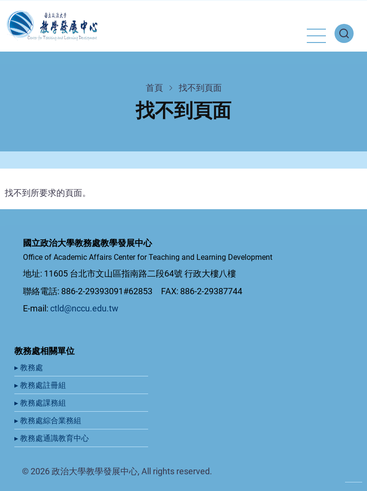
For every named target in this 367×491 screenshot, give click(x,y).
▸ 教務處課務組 (41, 402)
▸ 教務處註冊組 (41, 385)
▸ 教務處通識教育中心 (52, 438)
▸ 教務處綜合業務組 (48, 420)
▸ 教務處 (29, 367)
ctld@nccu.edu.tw (84, 308)
